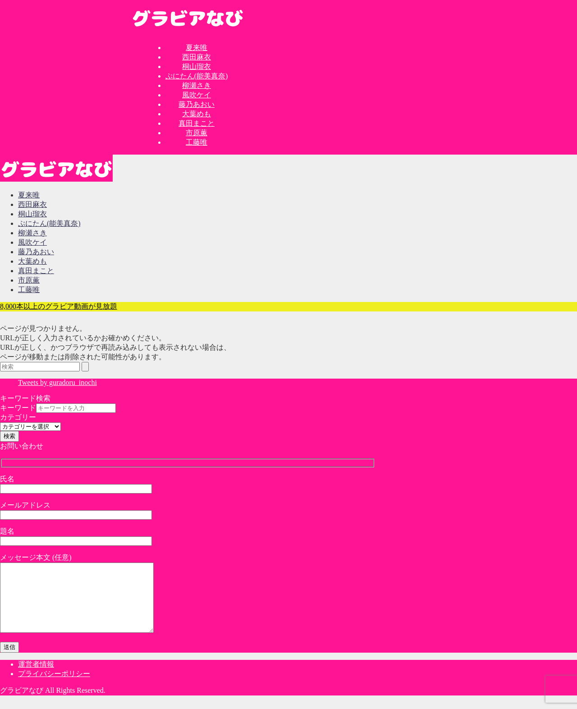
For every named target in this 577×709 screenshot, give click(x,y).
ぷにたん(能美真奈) (196, 76)
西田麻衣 (196, 57)
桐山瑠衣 (196, 66)
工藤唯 (196, 142)
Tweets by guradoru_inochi (57, 382)
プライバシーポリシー (54, 687)
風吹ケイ (196, 95)
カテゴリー (18, 417)
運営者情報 (36, 678)
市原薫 (196, 133)
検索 (9, 436)
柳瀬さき (196, 85)
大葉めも (196, 114)
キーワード (18, 408)
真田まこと (197, 123)
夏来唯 (196, 47)
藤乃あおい (197, 104)
